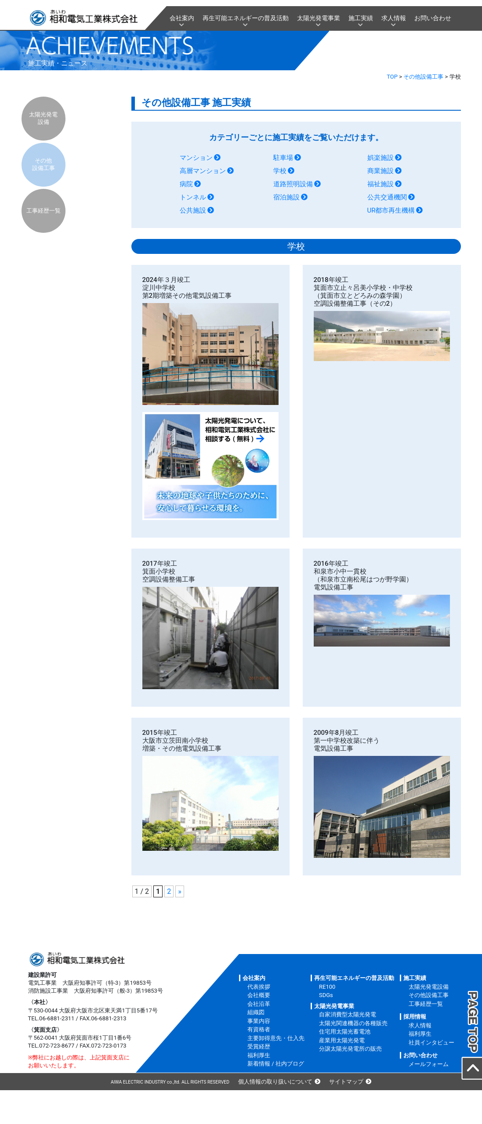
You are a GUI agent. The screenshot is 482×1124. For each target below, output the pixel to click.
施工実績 (360, 18)
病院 (186, 184)
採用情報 (414, 1016)
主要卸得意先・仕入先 (275, 1038)
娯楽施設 (380, 158)
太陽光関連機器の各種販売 (353, 1023)
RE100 (327, 986)
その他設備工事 (423, 76)
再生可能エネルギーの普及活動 (246, 18)
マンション (196, 158)
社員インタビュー (431, 1042)
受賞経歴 (258, 1046)
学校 (279, 171)
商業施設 (380, 171)
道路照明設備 (293, 184)
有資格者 (258, 1029)
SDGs (326, 995)
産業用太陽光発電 (342, 1040)
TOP (392, 76)
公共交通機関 (387, 197)
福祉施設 (380, 184)
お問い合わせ (432, 18)
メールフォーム (429, 1064)
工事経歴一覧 (43, 210)
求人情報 (393, 18)
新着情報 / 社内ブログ (275, 1063)
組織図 (256, 1012)
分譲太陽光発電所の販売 (350, 1048)
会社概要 (258, 995)
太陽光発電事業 (318, 18)
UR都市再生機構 (391, 210)
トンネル (193, 197)
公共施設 (193, 210)
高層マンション (203, 171)
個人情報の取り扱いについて (275, 1081)
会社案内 (182, 18)
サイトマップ (346, 1081)
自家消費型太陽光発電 (347, 1014)
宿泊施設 (286, 197)
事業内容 (258, 1021)
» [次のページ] (179, 891)
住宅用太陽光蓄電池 (344, 1031)
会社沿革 (258, 1004)
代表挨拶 (258, 986)
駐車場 (283, 158)
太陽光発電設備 (43, 118)
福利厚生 (258, 1055)
